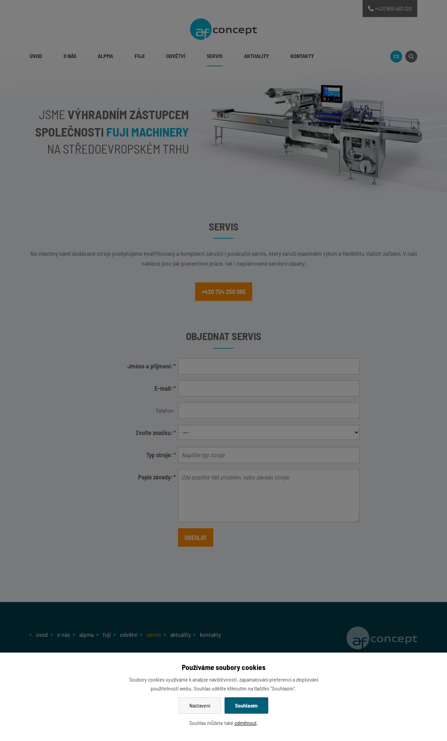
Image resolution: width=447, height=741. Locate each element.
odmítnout (245, 722)
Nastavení (199, 705)
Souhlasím (246, 705)
